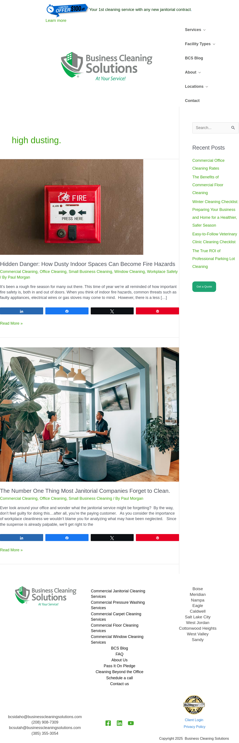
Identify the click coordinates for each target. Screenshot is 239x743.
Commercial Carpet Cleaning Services (116, 602)
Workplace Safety (162, 257)
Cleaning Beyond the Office (119, 657)
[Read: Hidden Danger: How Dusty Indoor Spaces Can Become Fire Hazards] (71, 192)
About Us (119, 646)
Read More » (11, 309)
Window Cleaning (129, 257)
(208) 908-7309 (44, 708)
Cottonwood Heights (197, 612)
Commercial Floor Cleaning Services (114, 614)
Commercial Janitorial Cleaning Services (118, 579)
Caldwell (197, 596)
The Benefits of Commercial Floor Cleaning (207, 171)
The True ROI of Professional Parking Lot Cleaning (213, 244)
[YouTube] (131, 709)
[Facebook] (108, 709)
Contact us (119, 669)
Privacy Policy (194, 712)
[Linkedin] (119, 709)
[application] (202, 30)
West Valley (197, 618)
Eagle (197, 590)
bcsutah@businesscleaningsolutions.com (45, 713)
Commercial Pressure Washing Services (118, 591)
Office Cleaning (53, 257)
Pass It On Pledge (119, 652)
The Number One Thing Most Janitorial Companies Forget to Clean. (85, 476)
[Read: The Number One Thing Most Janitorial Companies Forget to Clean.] (89, 400)
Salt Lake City (197, 602)
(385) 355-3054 (44, 719)
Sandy (197, 624)
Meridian (197, 580)
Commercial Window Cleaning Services (117, 625)
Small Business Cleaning (90, 257)
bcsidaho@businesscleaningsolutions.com (45, 702)
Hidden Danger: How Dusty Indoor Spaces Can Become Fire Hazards (87, 250)
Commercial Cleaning (19, 257)
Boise (197, 574)
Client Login (194, 706)
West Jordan (198, 607)
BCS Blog (119, 634)
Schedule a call (119, 664)
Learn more (56, 20)
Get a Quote (204, 272)
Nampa (198, 585)
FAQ (119, 640)
